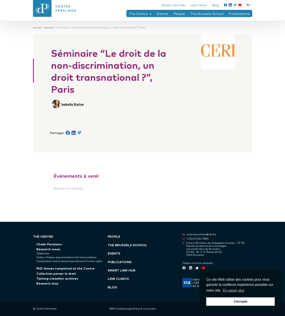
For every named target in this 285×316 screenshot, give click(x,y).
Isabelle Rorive (72, 104)
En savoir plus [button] (234, 290)
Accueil (37, 27)
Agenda (49, 27)
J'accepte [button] (240, 301)
